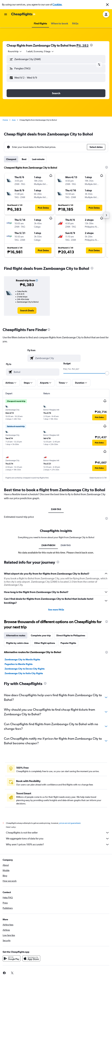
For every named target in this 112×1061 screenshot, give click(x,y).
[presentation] (91, 45)
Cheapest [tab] (11, 159)
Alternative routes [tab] (15, 635)
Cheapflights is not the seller (57, 833)
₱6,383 (82, 45)
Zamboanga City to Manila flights (22, 659)
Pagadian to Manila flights (18, 664)
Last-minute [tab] (38, 159)
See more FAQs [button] (56, 609)
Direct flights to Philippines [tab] (70, 635)
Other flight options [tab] (44, 643)
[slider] (107, 373)
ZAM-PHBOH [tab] (48, 545)
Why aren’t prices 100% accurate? (57, 844)
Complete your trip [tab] (41, 635)
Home (5, 120)
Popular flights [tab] (68, 643)
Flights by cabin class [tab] (17, 643)
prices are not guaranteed (69, 823)
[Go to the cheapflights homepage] (23, 14)
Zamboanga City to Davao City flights (25, 668)
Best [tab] (24, 159)
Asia (14, 120)
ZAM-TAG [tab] (56, 509)
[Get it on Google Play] (11, 958)
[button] (107, 4)
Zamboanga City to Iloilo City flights (24, 673)
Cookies (57, 4)
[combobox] (15, 51)
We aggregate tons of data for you (57, 839)
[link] (26, 310)
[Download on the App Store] (31, 958)
